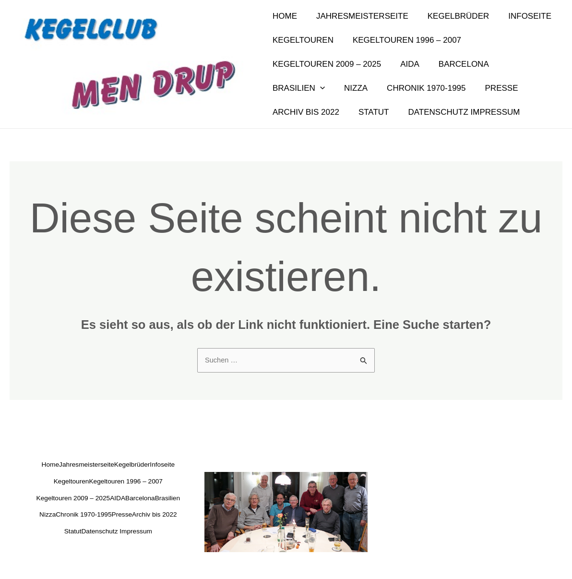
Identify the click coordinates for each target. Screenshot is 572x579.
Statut (286, 112)
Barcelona (456, 64)
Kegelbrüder (451, 16)
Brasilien (524, 64)
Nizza (283, 88)
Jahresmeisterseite (358, 16)
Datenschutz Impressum (374, 112)
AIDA (405, 64)
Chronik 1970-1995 (350, 88)
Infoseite (519, 16)
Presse (423, 88)
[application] (545, 64)
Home (283, 16)
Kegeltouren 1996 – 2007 (402, 40)
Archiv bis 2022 (489, 88)
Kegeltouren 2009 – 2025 (325, 64)
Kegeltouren (301, 40)
